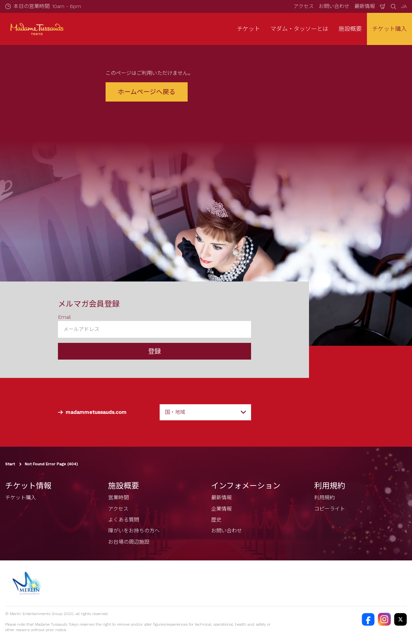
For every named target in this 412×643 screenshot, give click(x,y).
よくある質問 (123, 520)
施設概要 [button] (350, 28)
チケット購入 (389, 28)
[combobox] (205, 412)
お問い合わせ (334, 6)
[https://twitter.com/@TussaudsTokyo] (400, 619)
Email (64, 317)
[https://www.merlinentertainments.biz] (28, 583)
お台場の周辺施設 (128, 542)
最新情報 (364, 6)
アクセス (304, 6)
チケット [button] (248, 28)
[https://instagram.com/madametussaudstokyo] (384, 619)
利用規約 (324, 498)
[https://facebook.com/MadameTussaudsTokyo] (368, 619)
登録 (154, 351)
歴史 (216, 520)
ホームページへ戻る (146, 92)
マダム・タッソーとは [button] (299, 28)
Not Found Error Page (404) (51, 464)
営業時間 (118, 498)
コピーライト (329, 509)
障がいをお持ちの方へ (134, 531)
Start (10, 464)
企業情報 (221, 509)
